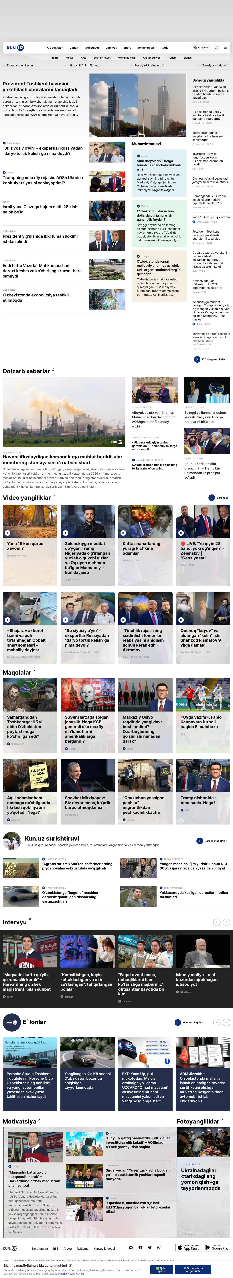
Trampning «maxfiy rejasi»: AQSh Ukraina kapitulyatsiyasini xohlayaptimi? (43, 180)
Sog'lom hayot (102, 57)
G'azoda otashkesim (19, 65)
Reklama (82, 1248)
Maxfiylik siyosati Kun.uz (69, 1273)
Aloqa (68, 1248)
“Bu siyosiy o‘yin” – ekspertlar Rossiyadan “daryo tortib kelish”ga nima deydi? (43, 151)
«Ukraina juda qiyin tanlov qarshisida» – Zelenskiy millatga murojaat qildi (154, 446)
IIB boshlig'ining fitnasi (83, 65)
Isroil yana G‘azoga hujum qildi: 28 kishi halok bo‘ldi (40, 209)
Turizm (172, 57)
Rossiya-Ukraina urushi (150, 65)
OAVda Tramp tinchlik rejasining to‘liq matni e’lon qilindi (154, 466)
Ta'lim (55, 57)
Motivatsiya (19, 1121)
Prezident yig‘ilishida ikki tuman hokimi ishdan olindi (40, 239)
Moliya (70, 57)
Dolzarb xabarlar (26, 371)
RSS (55, 1248)
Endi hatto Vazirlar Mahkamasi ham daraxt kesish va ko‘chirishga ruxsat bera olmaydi (42, 270)
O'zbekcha (201, 47)
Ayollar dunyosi (152, 57)
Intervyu (15, 922)
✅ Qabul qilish (161, 1270)
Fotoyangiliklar (198, 1121)
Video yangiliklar (27, 497)
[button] (217, 922)
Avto (83, 57)
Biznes (188, 57)
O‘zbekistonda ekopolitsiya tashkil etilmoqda (36, 298)
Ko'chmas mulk (127, 57)
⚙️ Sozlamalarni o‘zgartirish (193, 1270)
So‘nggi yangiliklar (209, 80)
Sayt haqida (39, 1248)
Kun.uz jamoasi (104, 1248)
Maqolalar (17, 672)
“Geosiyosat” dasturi (214, 65)
